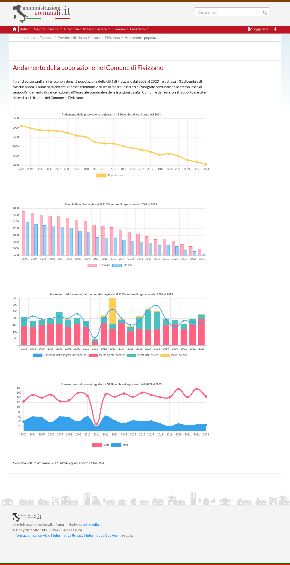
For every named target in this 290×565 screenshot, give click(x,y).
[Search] (229, 12)
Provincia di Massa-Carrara (79, 37)
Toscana (46, 37)
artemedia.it (92, 524)
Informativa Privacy (68, 535)
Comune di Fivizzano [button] (128, 29)
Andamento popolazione (144, 37)
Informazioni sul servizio (31, 535)
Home (17, 37)
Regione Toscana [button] (46, 29)
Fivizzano (112, 37)
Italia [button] (24, 29)
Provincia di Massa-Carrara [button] (85, 29)
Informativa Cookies (102, 535)
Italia (31, 37)
